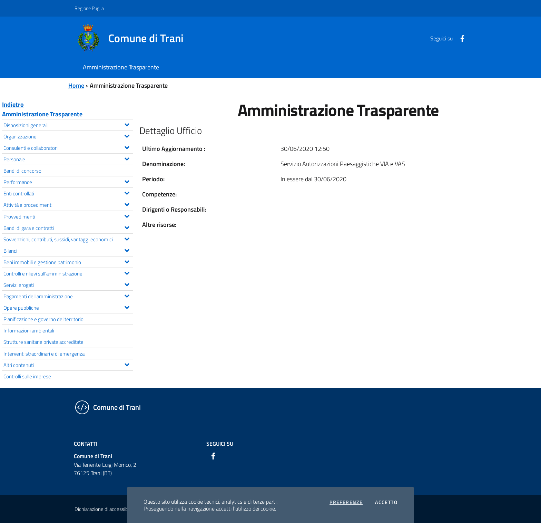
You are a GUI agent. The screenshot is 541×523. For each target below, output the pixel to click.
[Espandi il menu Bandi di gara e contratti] (127, 227)
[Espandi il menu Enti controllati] (127, 192)
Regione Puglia (89, 8)
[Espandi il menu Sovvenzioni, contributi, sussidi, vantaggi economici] (127, 238)
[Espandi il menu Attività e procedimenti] (127, 204)
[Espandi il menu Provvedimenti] (127, 215)
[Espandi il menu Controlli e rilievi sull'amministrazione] (127, 272)
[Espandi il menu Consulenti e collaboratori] (127, 147)
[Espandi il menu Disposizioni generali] (127, 124)
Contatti (85, 443)
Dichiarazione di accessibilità (105, 509)
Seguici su (219, 443)
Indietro (13, 104)
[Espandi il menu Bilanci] (127, 249)
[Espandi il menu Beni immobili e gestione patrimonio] (127, 261)
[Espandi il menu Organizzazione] (127, 135)
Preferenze (346, 502)
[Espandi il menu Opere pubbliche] (127, 306)
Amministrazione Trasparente (42, 114)
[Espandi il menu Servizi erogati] (127, 284)
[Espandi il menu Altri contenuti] (127, 364)
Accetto (386, 502)
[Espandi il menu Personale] (127, 158)
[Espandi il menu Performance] (127, 181)
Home (76, 85)
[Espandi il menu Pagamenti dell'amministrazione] (127, 295)
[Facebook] (459, 38)
